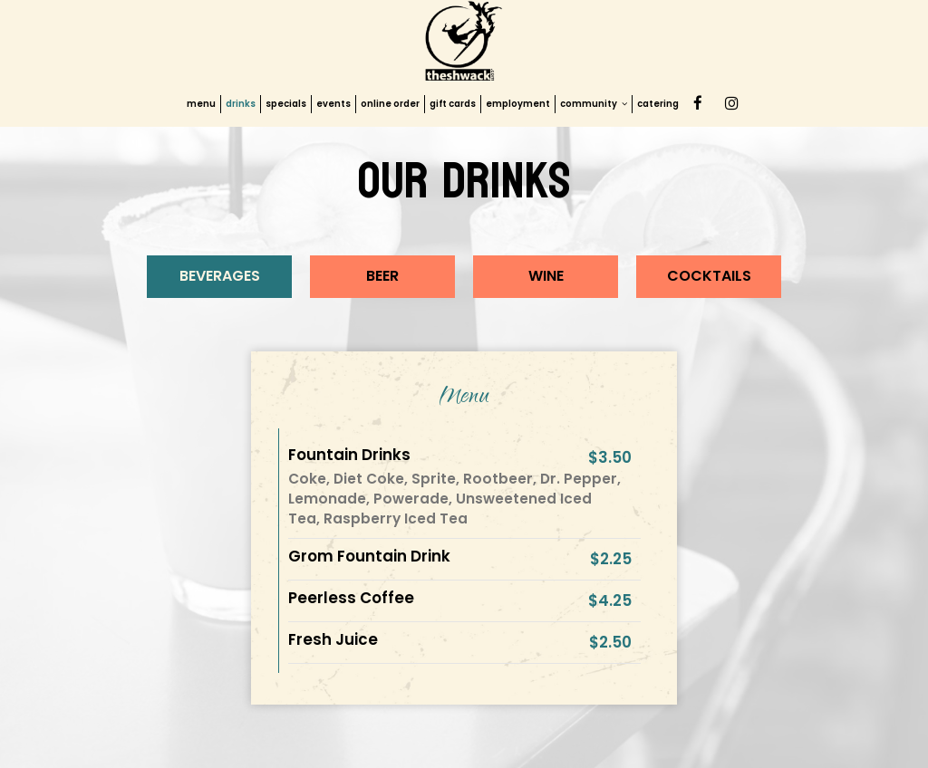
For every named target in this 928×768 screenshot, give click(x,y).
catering (658, 104)
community (593, 104)
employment (518, 104)
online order (390, 104)
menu (201, 104)
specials (286, 104)
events (333, 104)
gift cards (453, 104)
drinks (241, 104)
